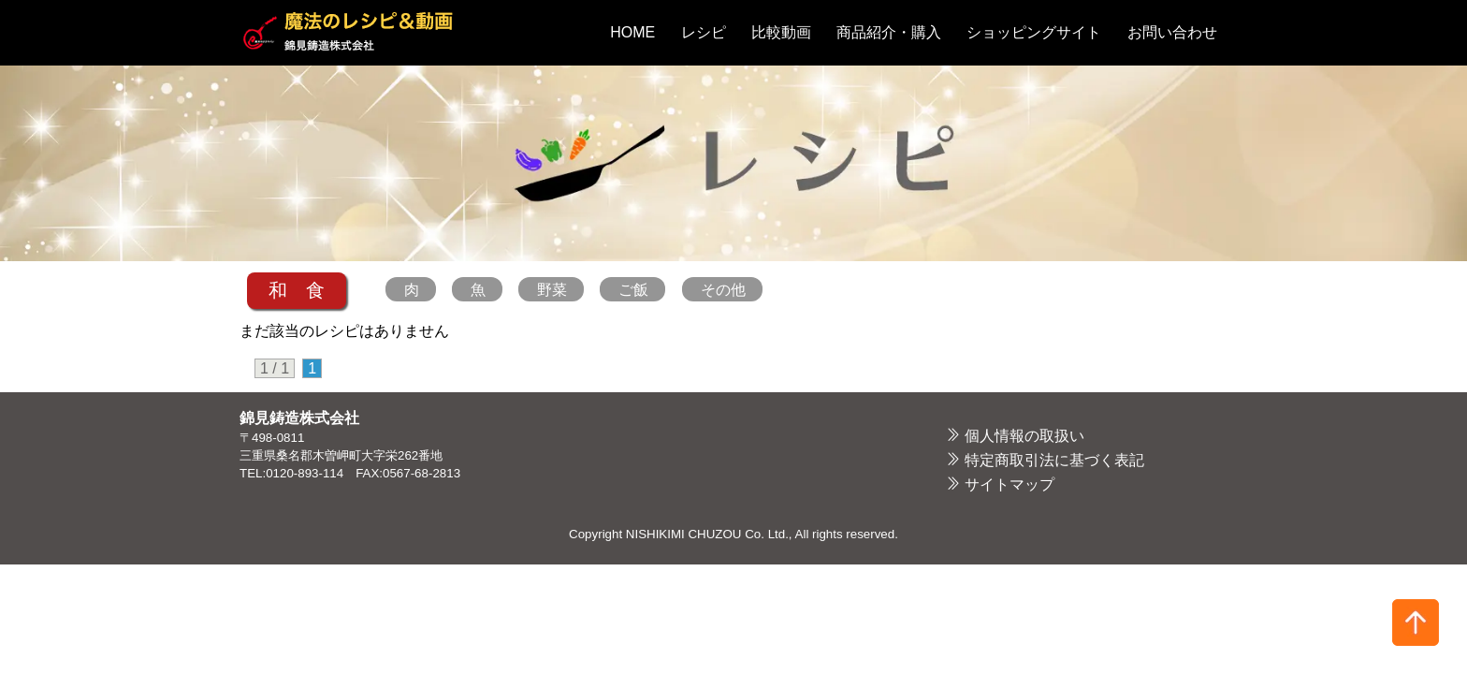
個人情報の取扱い (1024, 436)
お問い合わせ (1172, 32)
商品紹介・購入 (888, 32)
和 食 (297, 290)
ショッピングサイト (1033, 32)
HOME (632, 32)
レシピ (703, 32)
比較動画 (781, 32)
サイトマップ (1009, 484)
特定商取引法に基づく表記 (1054, 460)
